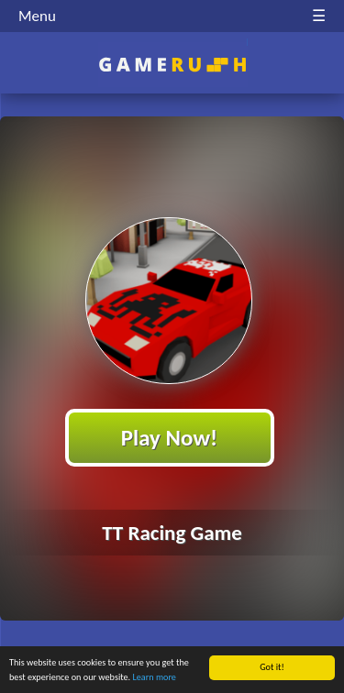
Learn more (154, 677)
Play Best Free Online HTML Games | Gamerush (172, 64)
